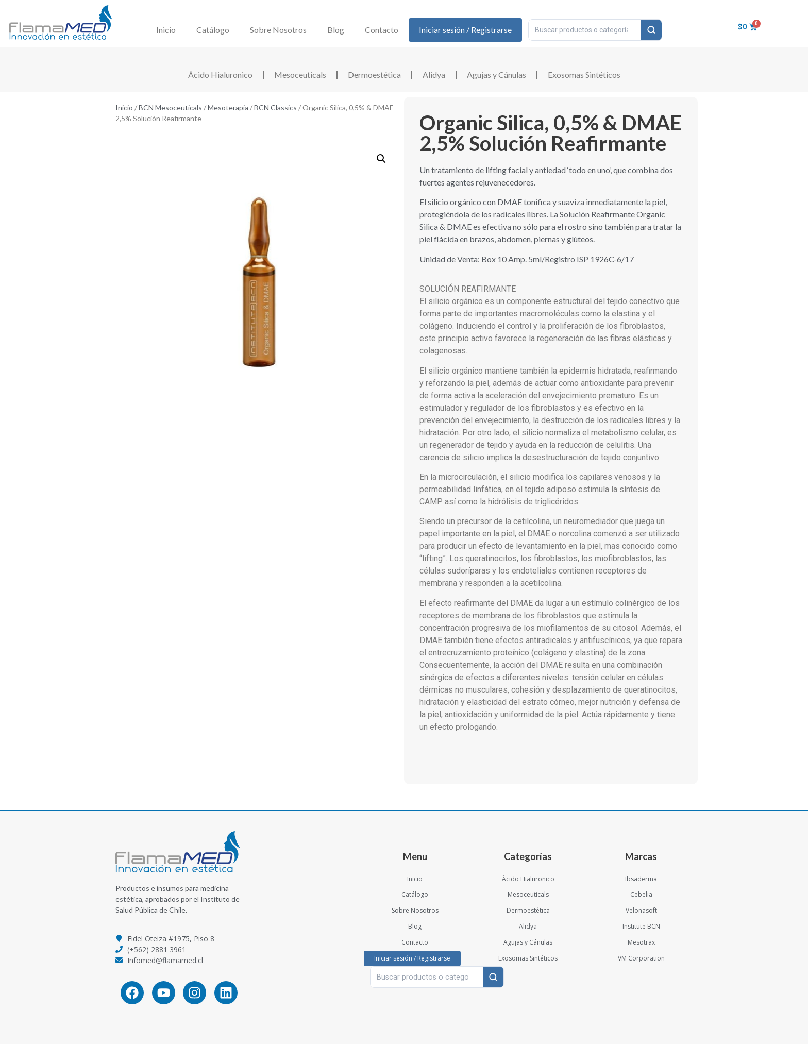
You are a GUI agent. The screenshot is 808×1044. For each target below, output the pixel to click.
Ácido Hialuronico (220, 74)
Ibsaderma (641, 878)
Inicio (166, 30)
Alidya (434, 74)
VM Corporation (641, 958)
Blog (335, 30)
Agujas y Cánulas (496, 74)
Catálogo (212, 30)
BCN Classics (275, 107)
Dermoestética (374, 74)
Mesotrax (641, 942)
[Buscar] (651, 30)
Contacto (381, 30)
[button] (381, 158)
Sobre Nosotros (278, 30)
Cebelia (641, 894)
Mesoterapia (228, 107)
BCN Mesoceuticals (170, 107)
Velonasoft (641, 910)
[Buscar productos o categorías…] (585, 30)
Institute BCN (641, 926)
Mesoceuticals (300, 74)
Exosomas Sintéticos (584, 74)
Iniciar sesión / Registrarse (465, 30)
